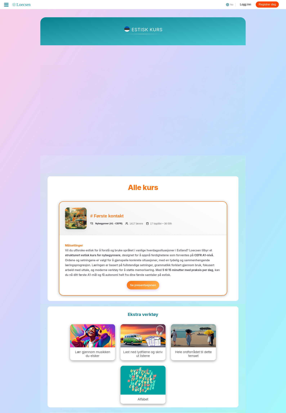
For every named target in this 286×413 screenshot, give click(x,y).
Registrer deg (267, 4)
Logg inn (245, 4)
